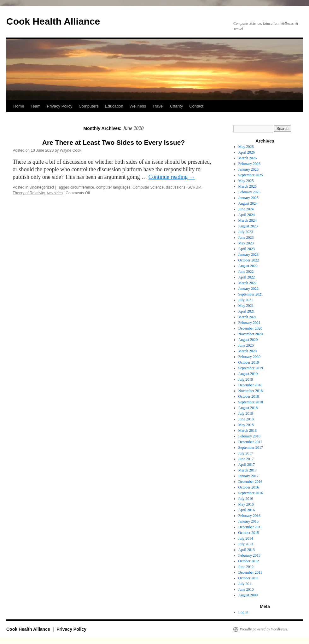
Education (114, 106)
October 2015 (248, 532)
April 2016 (246, 510)
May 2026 (246, 146)
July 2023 (245, 232)
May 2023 (246, 243)
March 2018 (247, 430)
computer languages (113, 187)
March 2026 (247, 158)
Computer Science (148, 187)
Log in (243, 612)
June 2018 (246, 419)
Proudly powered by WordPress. (264, 629)
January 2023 (248, 254)
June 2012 (246, 567)
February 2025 (249, 192)
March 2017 (247, 470)
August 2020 (248, 339)
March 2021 (247, 317)
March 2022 (247, 283)
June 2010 (246, 589)
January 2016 (248, 521)
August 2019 (248, 374)
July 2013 (245, 544)
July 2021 (245, 300)
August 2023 (248, 226)
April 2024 (246, 215)
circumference (82, 187)
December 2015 (250, 527)
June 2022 (246, 271)
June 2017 (246, 459)
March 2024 (247, 220)
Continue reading (172, 177)
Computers (89, 106)
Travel (158, 106)
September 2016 (250, 493)
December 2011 (250, 572)
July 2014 (245, 538)
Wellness (138, 106)
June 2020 (246, 345)
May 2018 (246, 425)
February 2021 (249, 322)
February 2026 (249, 163)
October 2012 (248, 561)
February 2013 (249, 555)
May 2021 (246, 305)
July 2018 (245, 413)
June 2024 (246, 209)
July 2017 (245, 453)
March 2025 (247, 186)
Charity (176, 106)
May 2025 (246, 181)
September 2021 (250, 294)
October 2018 (248, 396)
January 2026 (248, 169)
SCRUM (194, 187)
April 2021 (246, 311)
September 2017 (250, 447)
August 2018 (248, 408)
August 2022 (248, 266)
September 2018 (250, 402)
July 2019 (245, 379)
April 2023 (246, 249)
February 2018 (249, 436)
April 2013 (246, 549)
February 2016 (249, 515)
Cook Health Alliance (53, 21)
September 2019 (250, 368)
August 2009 (248, 595)
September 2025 (250, 175)
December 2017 (250, 442)
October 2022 (248, 260)
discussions (175, 187)
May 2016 (246, 504)
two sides (54, 193)
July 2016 (245, 498)
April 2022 (246, 277)
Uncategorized (41, 187)
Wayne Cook (70, 150)
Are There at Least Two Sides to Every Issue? (113, 142)
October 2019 (248, 362)
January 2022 (248, 288)
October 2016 (248, 487)
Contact (196, 106)
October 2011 (248, 578)
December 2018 (250, 385)
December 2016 (250, 481)
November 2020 (250, 334)
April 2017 (246, 464)
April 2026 (246, 152)
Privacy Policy (59, 106)
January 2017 (248, 476)
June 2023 (246, 237)
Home (18, 106)
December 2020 (250, 328)
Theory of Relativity (29, 193)
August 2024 (248, 203)
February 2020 (249, 356)
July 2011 (245, 584)
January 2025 (248, 198)
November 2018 (250, 391)
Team (36, 106)
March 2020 (247, 351)
